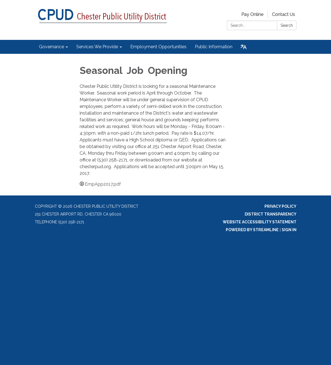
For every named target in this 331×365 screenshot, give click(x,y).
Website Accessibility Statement (259, 222)
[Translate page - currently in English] (244, 47)
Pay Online (252, 14)
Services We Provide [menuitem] (97, 46)
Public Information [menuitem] (213, 46)
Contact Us (283, 14)
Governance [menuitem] (51, 46)
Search (287, 25)
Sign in (289, 230)
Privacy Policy (280, 206)
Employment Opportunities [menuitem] (158, 46)
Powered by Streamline (252, 230)
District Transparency (270, 214)
